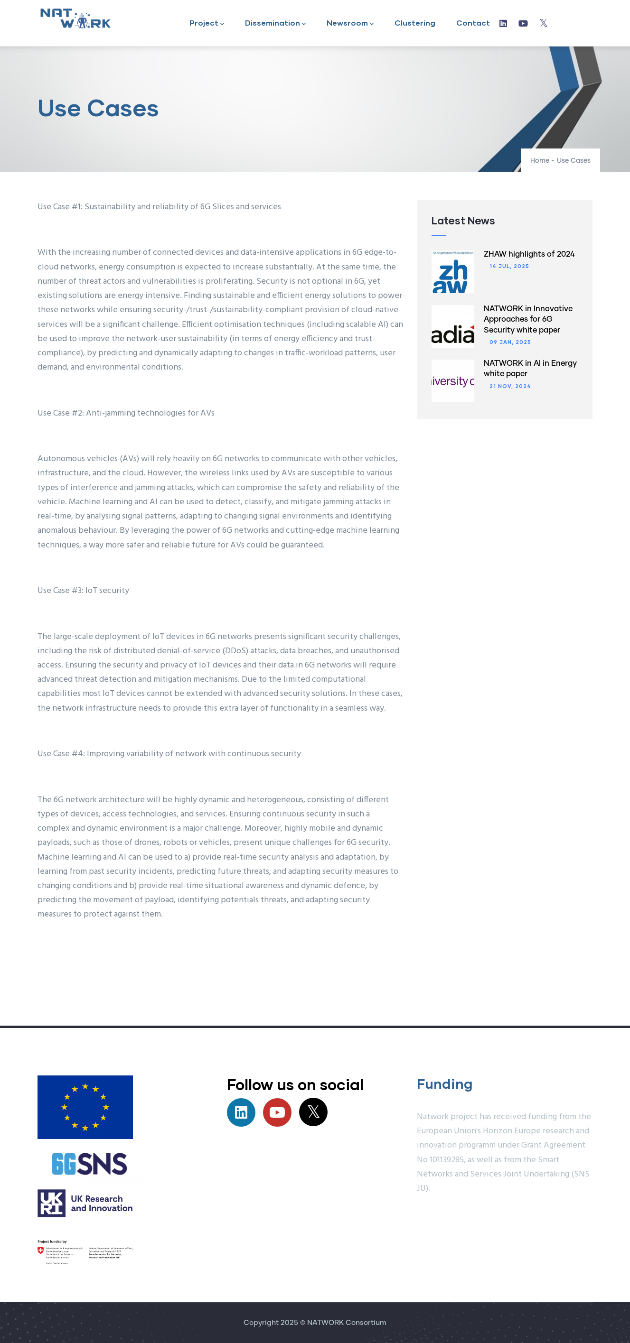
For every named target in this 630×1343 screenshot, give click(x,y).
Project (206, 23)
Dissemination (275, 23)
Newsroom (350, 23)
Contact (473, 22)
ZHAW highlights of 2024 (529, 254)
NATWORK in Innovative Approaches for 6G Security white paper (528, 319)
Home (539, 160)
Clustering (415, 22)
